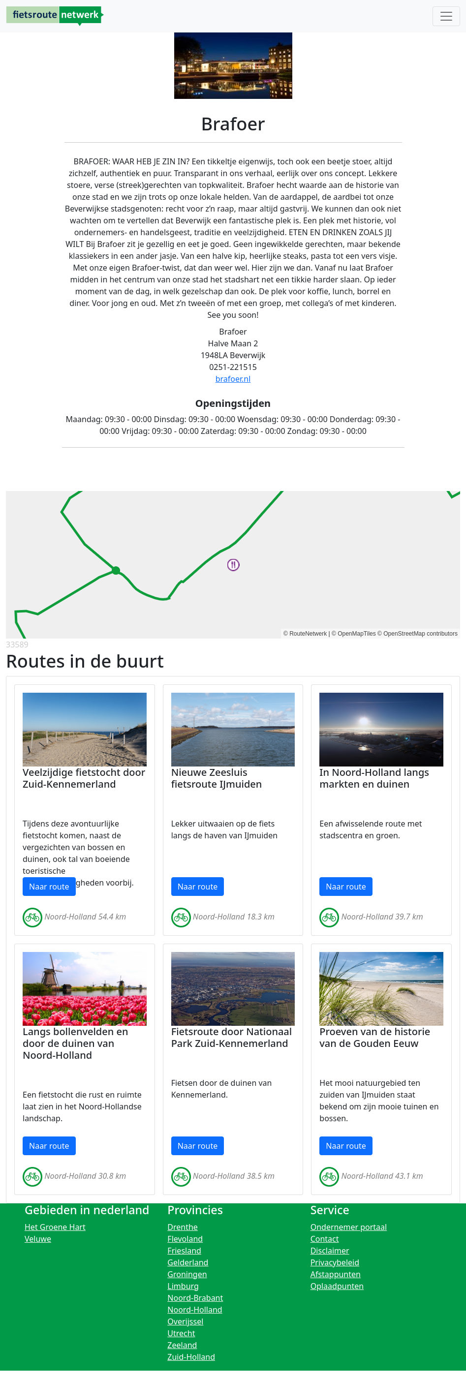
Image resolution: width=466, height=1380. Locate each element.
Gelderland (187, 1262)
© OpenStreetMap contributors (417, 633)
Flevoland (185, 1238)
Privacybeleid (335, 1262)
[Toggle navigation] (446, 16)
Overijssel (185, 1321)
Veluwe (38, 1238)
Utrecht (181, 1333)
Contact (325, 1238)
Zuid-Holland (191, 1356)
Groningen (187, 1274)
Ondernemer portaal (349, 1227)
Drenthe (182, 1227)
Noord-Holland (194, 1309)
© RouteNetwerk (305, 633)
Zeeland (182, 1345)
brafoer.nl (233, 378)
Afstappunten (336, 1274)
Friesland (184, 1250)
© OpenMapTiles (354, 633)
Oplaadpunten (337, 1286)
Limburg (183, 1286)
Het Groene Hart (55, 1227)
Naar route (49, 886)
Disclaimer (330, 1250)
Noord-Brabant (195, 1297)
